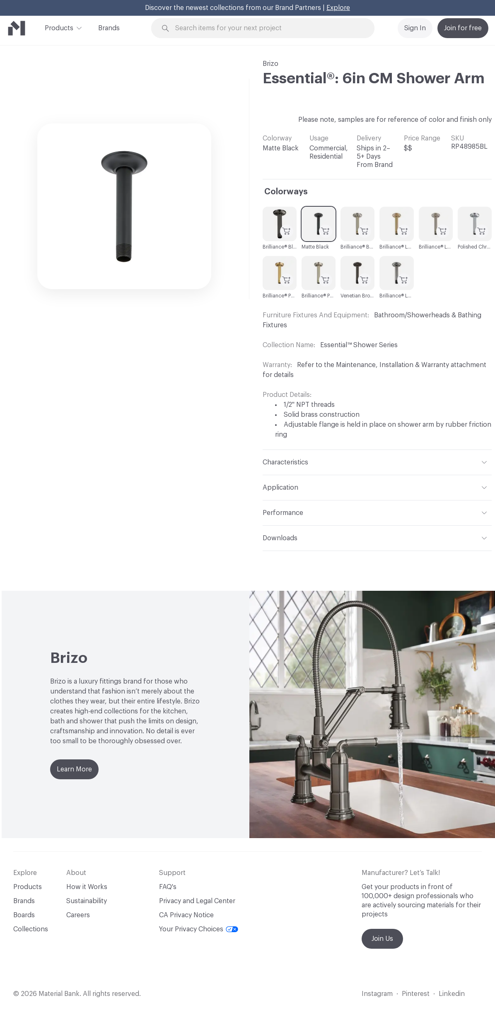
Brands (109, 28)
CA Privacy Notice (186, 915)
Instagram (377, 994)
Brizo (270, 63)
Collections (30, 929)
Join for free (463, 28)
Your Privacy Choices (198, 929)
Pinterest (416, 994)
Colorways (286, 192)
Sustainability (86, 901)
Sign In (415, 28)
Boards (24, 915)
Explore (338, 8)
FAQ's (167, 887)
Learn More (74, 769)
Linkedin (452, 994)
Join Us (382, 938)
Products (59, 27)
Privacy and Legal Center (197, 901)
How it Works (86, 887)
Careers (78, 915)
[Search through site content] (267, 28)
